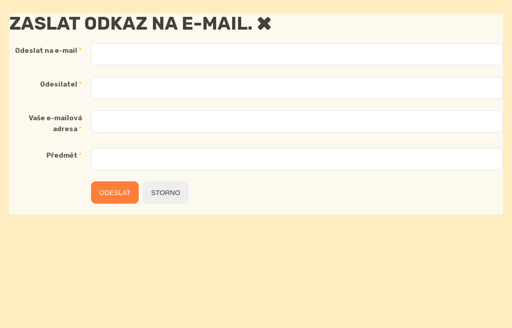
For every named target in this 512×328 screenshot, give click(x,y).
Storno (165, 192)
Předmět (64, 155)
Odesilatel (61, 84)
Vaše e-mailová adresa (55, 123)
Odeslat (115, 192)
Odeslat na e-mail (48, 50)
